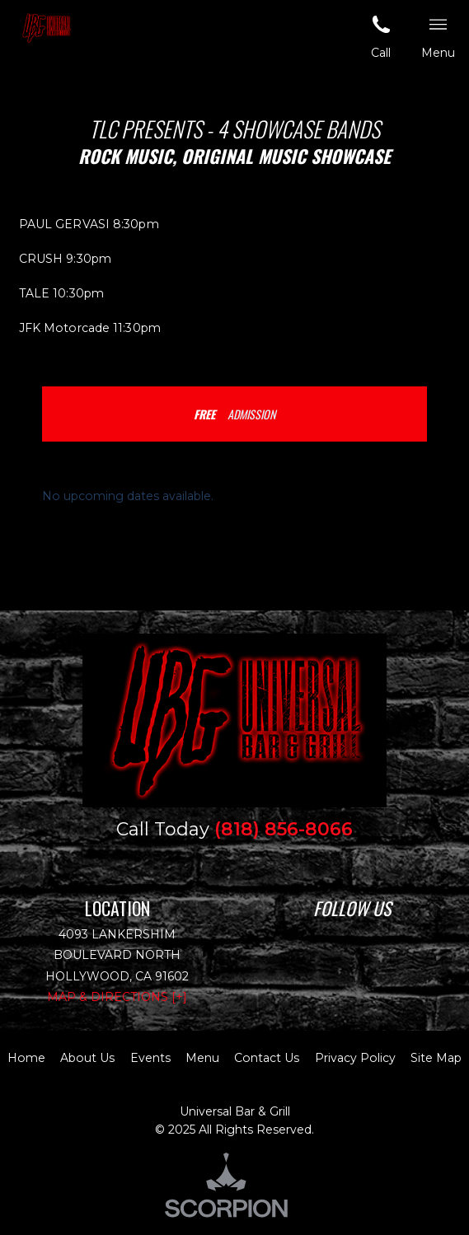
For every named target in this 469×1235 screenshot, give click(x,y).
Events (150, 1057)
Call (381, 36)
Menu (202, 1057)
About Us (87, 1057)
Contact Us (266, 1057)
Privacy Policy (355, 1057)
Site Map (436, 1057)
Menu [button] (438, 36)
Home (26, 1057)
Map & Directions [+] (117, 996)
